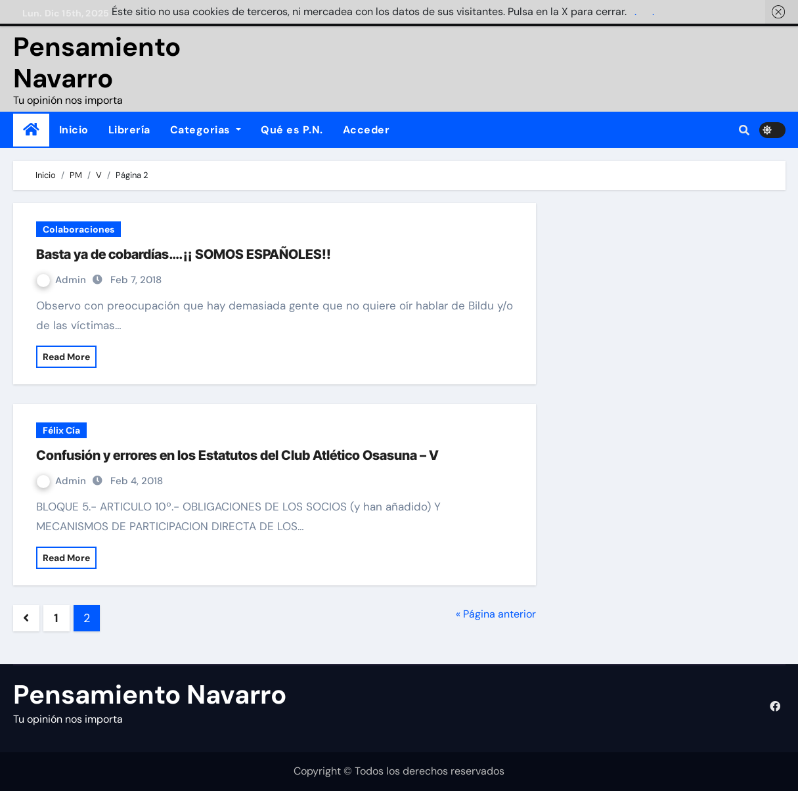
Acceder (366, 130)
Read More (66, 357)
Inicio (74, 130)
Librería (129, 130)
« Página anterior (496, 614)
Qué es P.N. (292, 130)
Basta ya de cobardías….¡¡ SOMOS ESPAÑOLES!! (183, 254)
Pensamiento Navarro (97, 62)
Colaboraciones (78, 229)
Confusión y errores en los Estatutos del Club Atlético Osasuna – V (237, 455)
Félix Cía (61, 430)
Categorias (206, 130)
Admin (63, 279)
